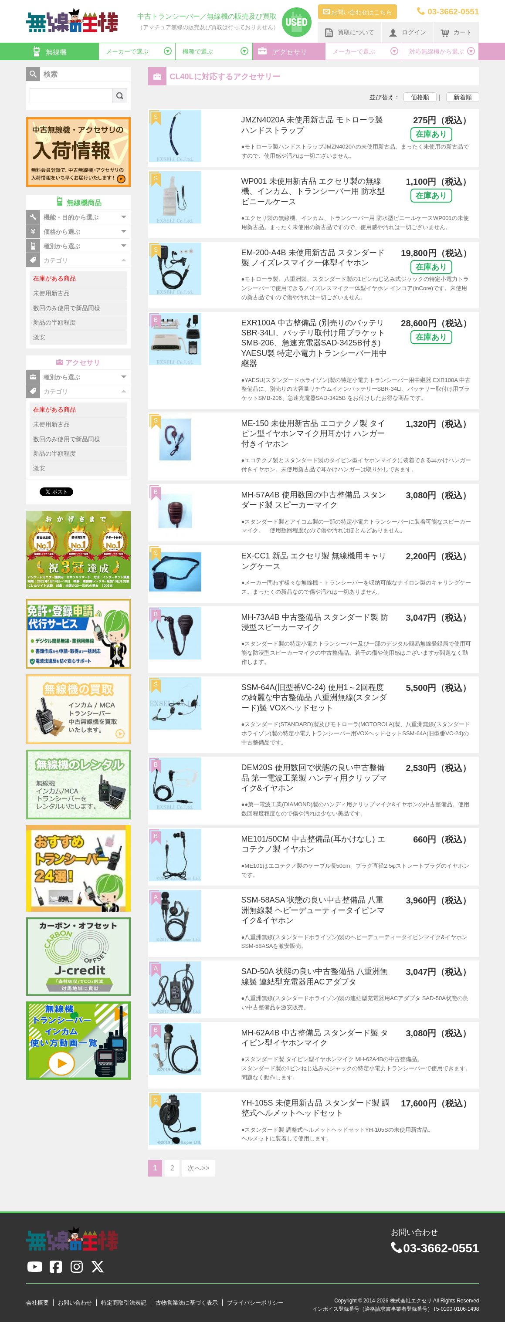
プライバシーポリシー (255, 1302)
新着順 (463, 97)
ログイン (407, 32)
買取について (349, 32)
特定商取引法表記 (123, 1302)
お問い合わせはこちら (358, 12)
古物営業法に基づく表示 (187, 1302)
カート (456, 32)
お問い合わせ (75, 1302)
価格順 (420, 97)
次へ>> (198, 1168)
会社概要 (37, 1302)
